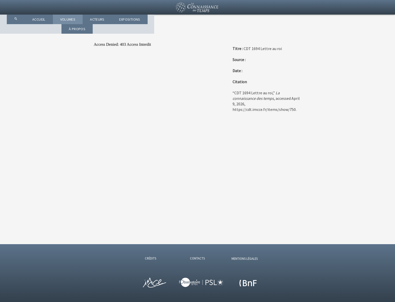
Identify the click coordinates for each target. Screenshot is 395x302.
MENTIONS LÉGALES (245, 258)
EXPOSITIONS (239, 30)
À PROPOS (277, 30)
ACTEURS (202, 30)
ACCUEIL (136, 30)
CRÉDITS (150, 258)
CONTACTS (197, 258)
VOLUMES (168, 30)
